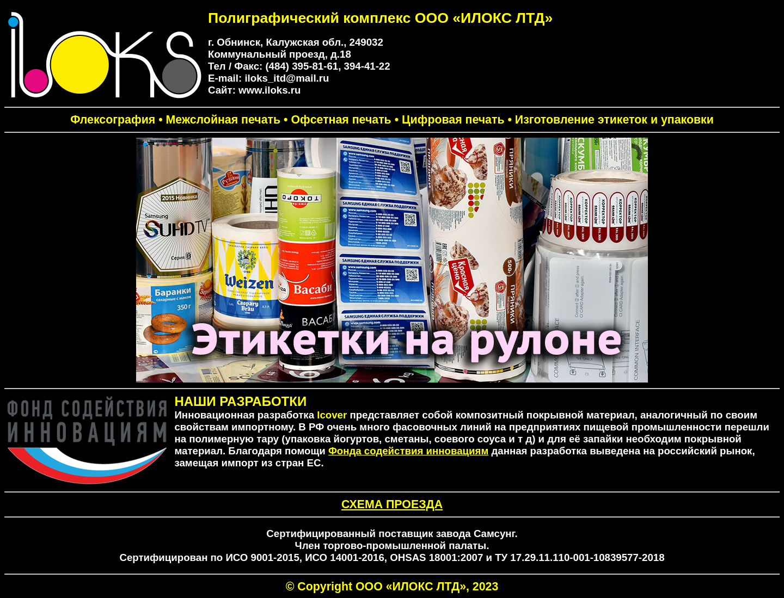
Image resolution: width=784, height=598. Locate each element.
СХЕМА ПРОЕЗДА (392, 504)
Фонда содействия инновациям (408, 451)
